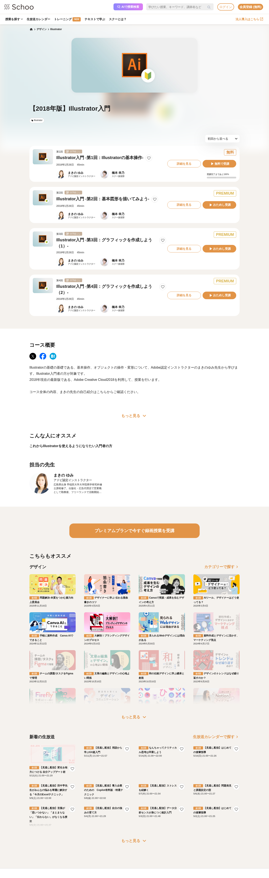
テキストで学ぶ (94, 19)
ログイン (225, 7)
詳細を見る (184, 163)
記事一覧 (29, 860)
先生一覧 (29, 854)
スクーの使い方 (33, 848)
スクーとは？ (118, 19)
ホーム (28, 830)
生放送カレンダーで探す (216, 697)
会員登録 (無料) (250, 7)
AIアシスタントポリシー (64, 860)
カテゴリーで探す (222, 566)
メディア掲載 (148, 854)
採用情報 (145, 842)
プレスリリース (149, 848)
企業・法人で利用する (111, 830)
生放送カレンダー (38, 19)
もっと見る (134, 415)
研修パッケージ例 (109, 836)
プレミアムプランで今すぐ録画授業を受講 (134, 530)
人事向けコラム (108, 842)
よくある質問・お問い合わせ (66, 836)
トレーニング (67, 19)
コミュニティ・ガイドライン (66, 848)
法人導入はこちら (249, 19)
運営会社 (145, 830)
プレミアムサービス (61, 830)
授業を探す (14, 19)
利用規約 (55, 842)
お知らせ (29, 836)
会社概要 (145, 836)
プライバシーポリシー (63, 854)
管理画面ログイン (109, 848)
